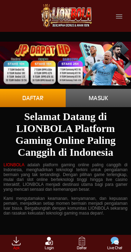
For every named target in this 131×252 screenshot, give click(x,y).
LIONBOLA (13, 164)
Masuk (98, 98)
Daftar (32, 98)
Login (49, 243)
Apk (16, 243)
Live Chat (114, 243)
